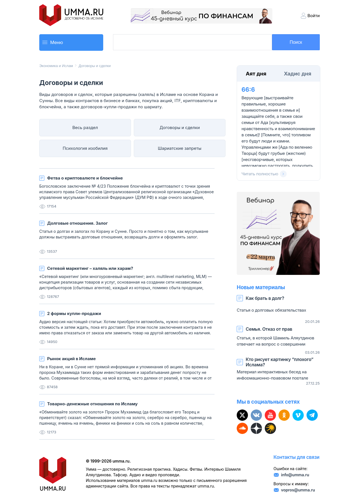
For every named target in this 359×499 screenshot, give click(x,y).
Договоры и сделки (95, 66)
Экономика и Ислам (56, 66)
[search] (192, 42)
